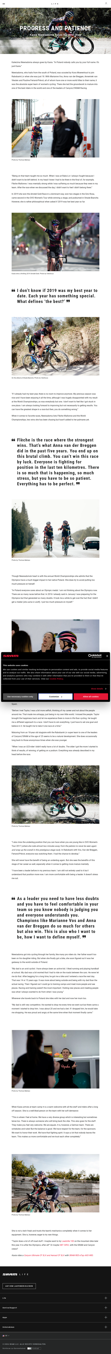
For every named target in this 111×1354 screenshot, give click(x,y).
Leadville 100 (68, 1241)
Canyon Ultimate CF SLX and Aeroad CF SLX (44, 1255)
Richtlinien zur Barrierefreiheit (14, 1348)
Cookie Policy (56, 679)
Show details (97, 689)
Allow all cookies (91, 696)
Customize (55, 696)
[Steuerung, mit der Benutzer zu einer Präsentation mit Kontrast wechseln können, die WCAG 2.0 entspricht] (34, 1348)
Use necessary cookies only (20, 696)
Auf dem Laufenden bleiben (19, 1286)
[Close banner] (107, 656)
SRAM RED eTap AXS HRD (81, 1255)
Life (55, 4)
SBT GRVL (64, 1245)
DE (5, 1336)
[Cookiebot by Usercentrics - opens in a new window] (90, 656)
